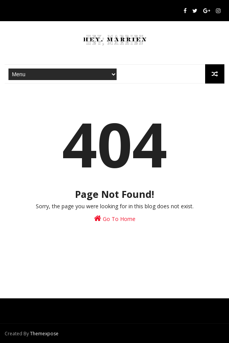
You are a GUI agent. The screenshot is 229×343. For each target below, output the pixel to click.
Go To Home (114, 218)
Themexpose (44, 333)
